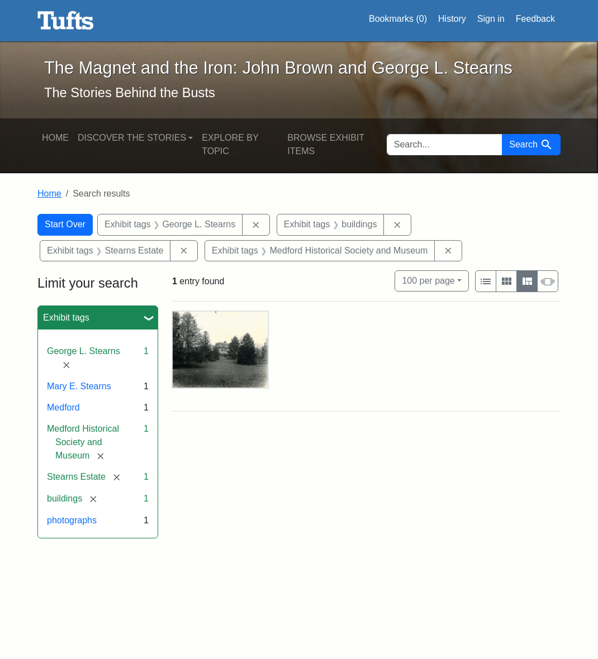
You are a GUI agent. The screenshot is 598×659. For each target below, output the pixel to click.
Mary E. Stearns (79, 386)
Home (55, 137)
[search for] (445, 144)
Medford (63, 407)
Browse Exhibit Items (325, 144)
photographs (72, 520)
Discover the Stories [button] (132, 137)
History (452, 18)
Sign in (491, 18)
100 (428, 279)
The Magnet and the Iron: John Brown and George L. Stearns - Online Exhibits (65, 20)
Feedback (535, 18)
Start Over (65, 224)
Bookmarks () (398, 19)
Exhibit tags (66, 317)
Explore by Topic (230, 144)
